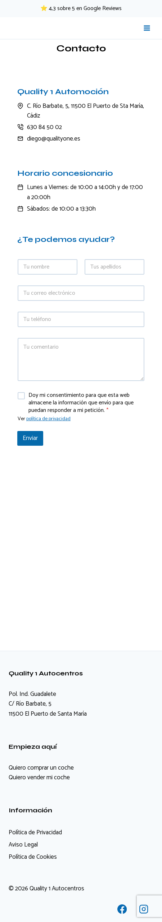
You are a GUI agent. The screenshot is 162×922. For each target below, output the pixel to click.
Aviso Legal (23, 845)
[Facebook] (122, 909)
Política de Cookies (33, 857)
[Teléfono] (81, 319)
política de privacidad (48, 419)
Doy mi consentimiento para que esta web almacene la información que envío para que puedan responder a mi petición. (81, 403)
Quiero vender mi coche (39, 777)
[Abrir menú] (146, 27)
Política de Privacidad (35, 832)
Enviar (30, 438)
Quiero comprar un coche (41, 768)
